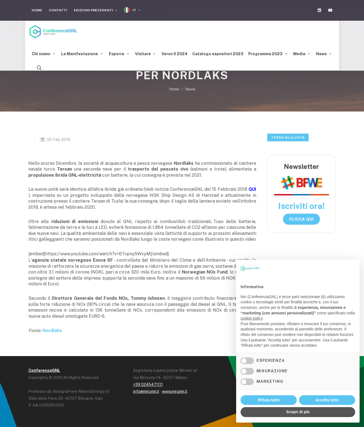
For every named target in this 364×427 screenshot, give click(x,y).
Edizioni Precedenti (95, 10)
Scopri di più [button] (298, 412)
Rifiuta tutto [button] (269, 400)
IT (132, 10)
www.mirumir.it (174, 391)
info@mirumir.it (146, 391)
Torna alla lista (288, 137)
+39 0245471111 (148, 384)
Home (37, 10)
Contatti (58, 10)
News (190, 89)
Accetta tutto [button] (327, 400)
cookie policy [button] (251, 318)
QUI (252, 189)
